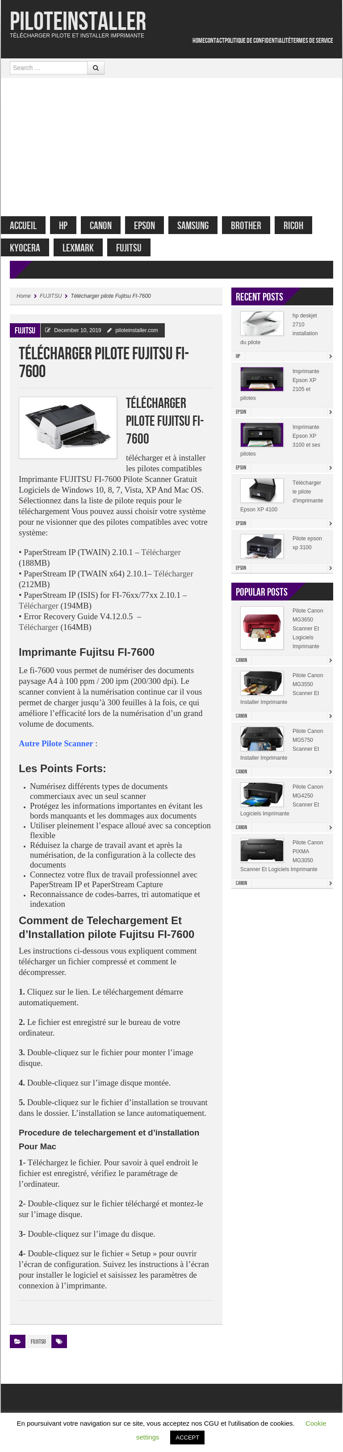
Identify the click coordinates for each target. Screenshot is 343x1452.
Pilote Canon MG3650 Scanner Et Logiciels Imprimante (308, 633)
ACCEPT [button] (187, 1437)
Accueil (32, 225)
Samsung (202, 225)
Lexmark (87, 248)
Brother (255, 225)
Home (198, 41)
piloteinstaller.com (136, 335)
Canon (110, 225)
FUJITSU (138, 248)
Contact (215, 41)
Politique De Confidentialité (258, 41)
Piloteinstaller (78, 22)
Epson (153, 225)
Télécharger (161, 556)
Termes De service (312, 41)
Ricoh (302, 225)
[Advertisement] (171, 144)
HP (72, 225)
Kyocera (34, 248)
